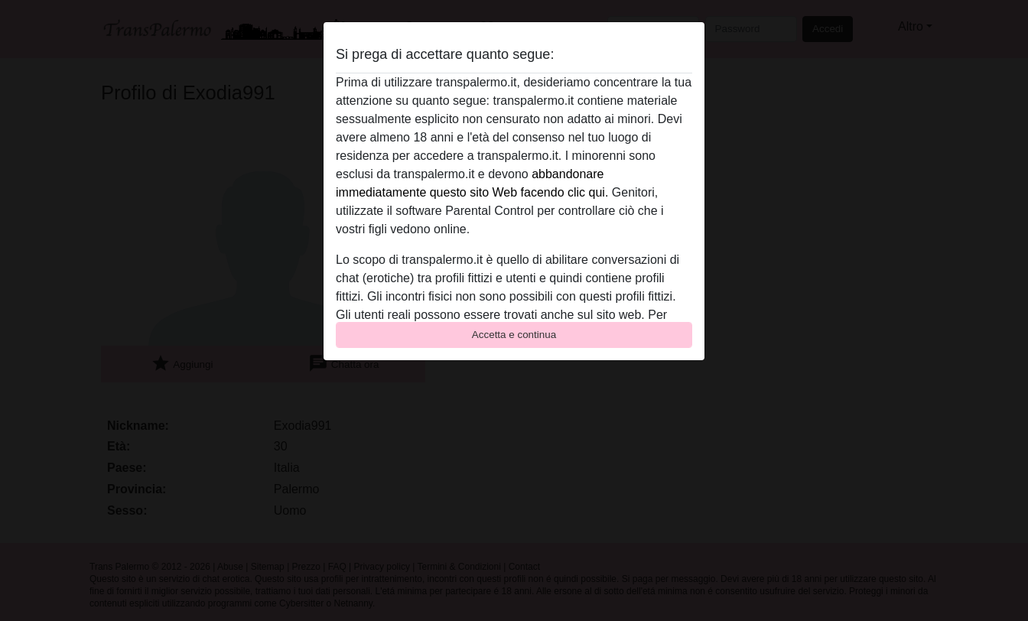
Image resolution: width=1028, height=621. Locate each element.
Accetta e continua (514, 334)
